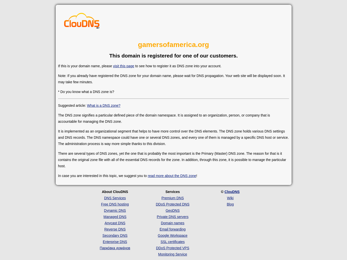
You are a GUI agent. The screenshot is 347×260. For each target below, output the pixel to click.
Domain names (172, 223)
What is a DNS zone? (103, 106)
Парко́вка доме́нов (115, 248)
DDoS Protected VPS (172, 248)
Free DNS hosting (115, 204)
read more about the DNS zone (172, 176)
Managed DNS (115, 217)
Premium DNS (173, 198)
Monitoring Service (172, 254)
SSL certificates (173, 242)
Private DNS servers (172, 217)
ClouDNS (232, 192)
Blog (230, 204)
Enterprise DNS (115, 242)
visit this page (123, 66)
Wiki (230, 198)
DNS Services (115, 198)
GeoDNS (172, 210)
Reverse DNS (115, 229)
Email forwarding (172, 229)
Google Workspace (172, 236)
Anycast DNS (115, 223)
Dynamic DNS (115, 210)
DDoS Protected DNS (172, 204)
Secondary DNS (114, 236)
